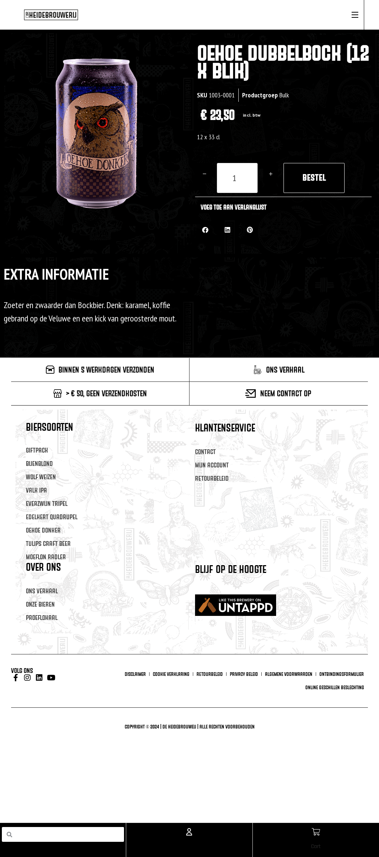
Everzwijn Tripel (46, 503)
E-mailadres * (212, 593)
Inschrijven (265, 667)
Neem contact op (285, 393)
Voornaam (208, 615)
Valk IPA (36, 490)
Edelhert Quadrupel (51, 516)
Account (189, 846)
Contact (205, 451)
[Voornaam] (264, 626)
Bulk (284, 95)
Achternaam (210, 638)
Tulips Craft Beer (48, 543)
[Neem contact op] (250, 393)
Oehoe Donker (43, 530)
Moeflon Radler (46, 556)
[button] (205, 229)
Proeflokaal (41, 617)
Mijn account (212, 464)
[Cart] (315, 832)
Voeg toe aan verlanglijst (233, 207)
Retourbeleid (212, 478)
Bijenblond (39, 463)
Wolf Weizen (41, 476)
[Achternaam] (264, 649)
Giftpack (37, 450)
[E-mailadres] (264, 603)
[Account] (189, 832)
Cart (316, 846)
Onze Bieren (40, 604)
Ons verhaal (42, 590)
